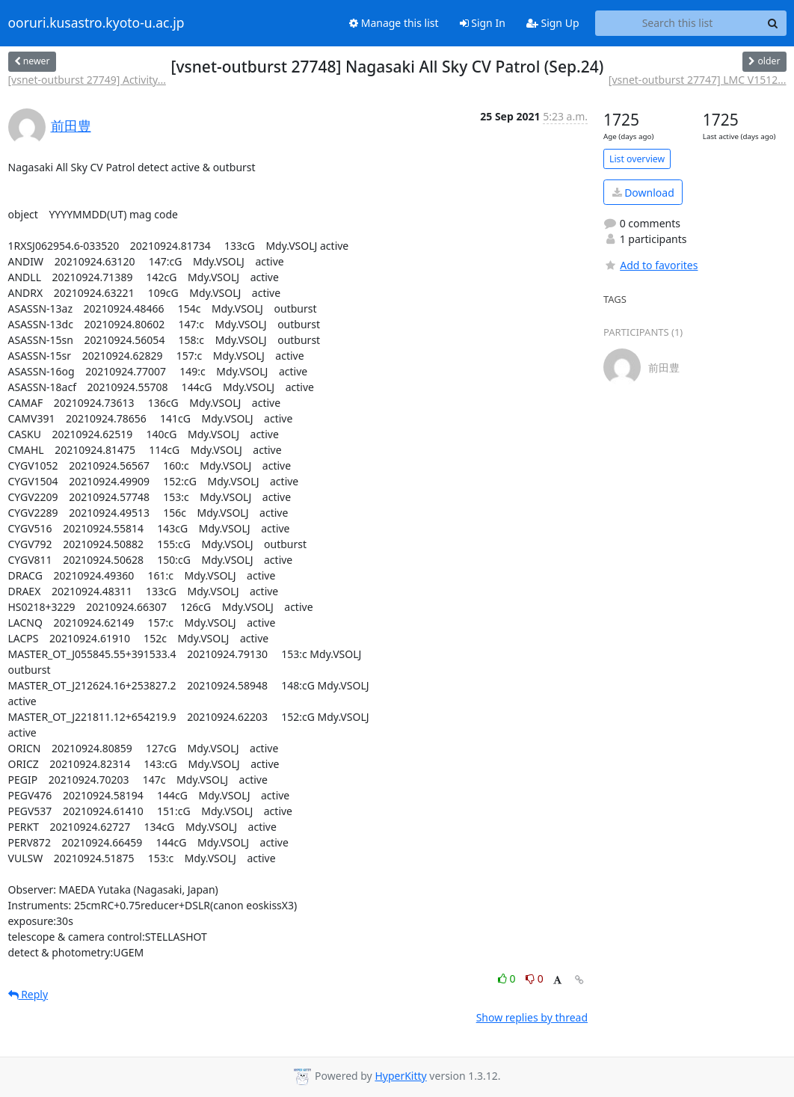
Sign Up (552, 23)
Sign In (482, 23)
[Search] (773, 23)
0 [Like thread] (508, 978)
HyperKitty (400, 1076)
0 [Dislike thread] (535, 978)
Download (643, 192)
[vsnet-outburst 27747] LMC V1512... (698, 80)
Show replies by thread (532, 1017)
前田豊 (71, 126)
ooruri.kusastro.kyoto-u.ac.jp (96, 23)
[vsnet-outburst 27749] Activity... (87, 80)
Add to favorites (650, 265)
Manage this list (394, 23)
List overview (637, 159)
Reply (28, 994)
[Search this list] (677, 23)
